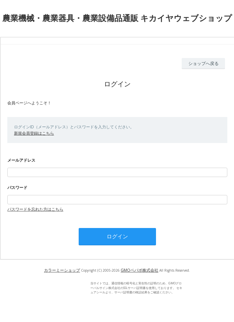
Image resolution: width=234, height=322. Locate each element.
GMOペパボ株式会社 (139, 270)
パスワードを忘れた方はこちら (35, 209)
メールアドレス (21, 160)
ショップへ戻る (203, 63)
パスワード (17, 187)
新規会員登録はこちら (34, 133)
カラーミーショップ (62, 270)
